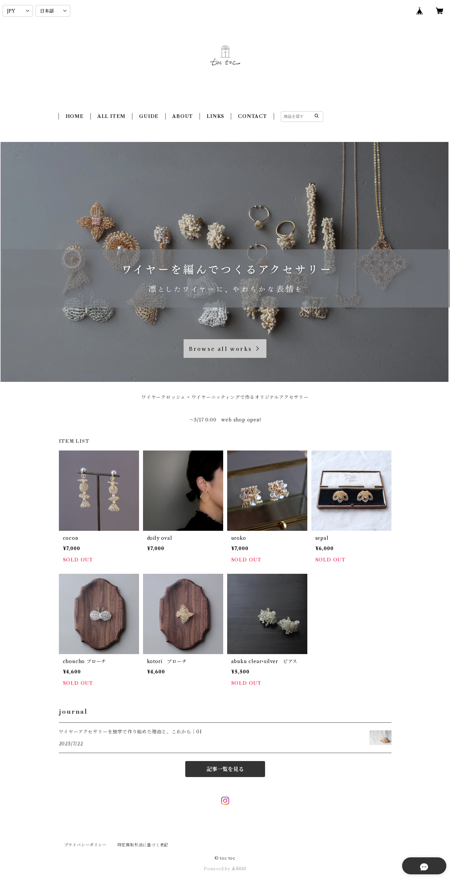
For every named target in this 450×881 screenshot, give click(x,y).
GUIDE (149, 116)
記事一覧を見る (225, 769)
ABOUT (182, 116)
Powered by (225, 868)
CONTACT (252, 116)
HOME (75, 116)
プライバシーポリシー (85, 844)
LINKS (215, 116)
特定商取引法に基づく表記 (143, 844)
